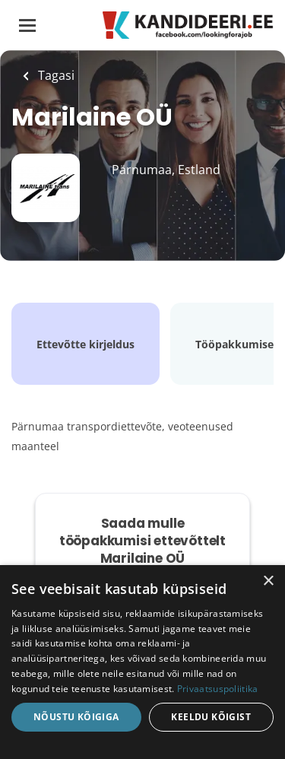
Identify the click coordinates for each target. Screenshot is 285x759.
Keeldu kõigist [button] (211, 716)
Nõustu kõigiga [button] (76, 716)
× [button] (268, 581)
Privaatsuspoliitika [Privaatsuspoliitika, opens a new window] (217, 688)
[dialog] (142, 662)
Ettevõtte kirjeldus (85, 344)
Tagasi (54, 75)
